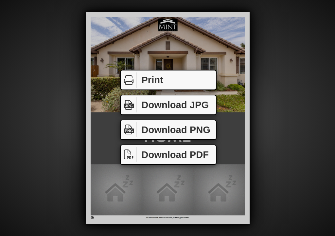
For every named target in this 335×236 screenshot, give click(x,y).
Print (142, 80)
